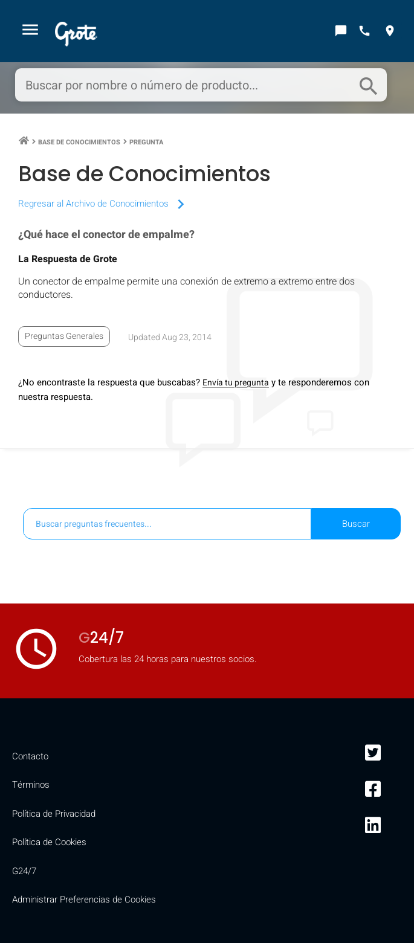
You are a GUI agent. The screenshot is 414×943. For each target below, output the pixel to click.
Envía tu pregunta (235, 382)
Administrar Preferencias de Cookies (84, 899)
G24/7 (24, 871)
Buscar (356, 523)
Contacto (30, 756)
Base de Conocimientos (79, 142)
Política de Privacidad (53, 813)
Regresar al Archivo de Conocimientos (104, 203)
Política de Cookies (49, 842)
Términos (31, 784)
